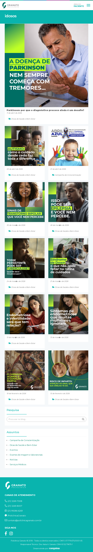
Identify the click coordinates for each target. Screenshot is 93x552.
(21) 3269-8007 (13, 506)
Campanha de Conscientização (24, 440)
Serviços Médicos (18, 464)
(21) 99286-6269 (14, 511)
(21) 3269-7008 (13, 501)
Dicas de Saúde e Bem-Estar (23, 445)
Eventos (14, 450)
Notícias (13, 460)
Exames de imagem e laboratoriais (26, 455)
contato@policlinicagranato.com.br (23, 520)
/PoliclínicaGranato (15, 516)
